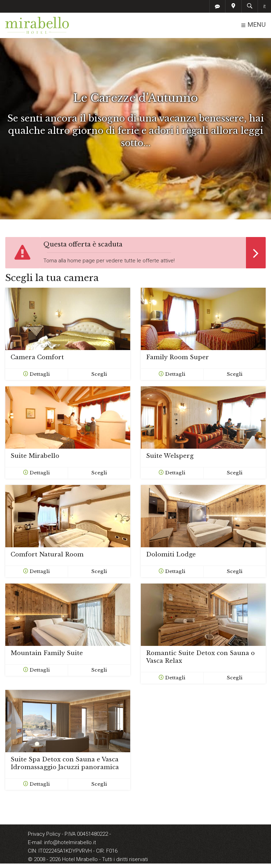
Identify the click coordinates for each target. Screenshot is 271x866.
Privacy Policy (45, 834)
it (264, 6)
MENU (253, 25)
